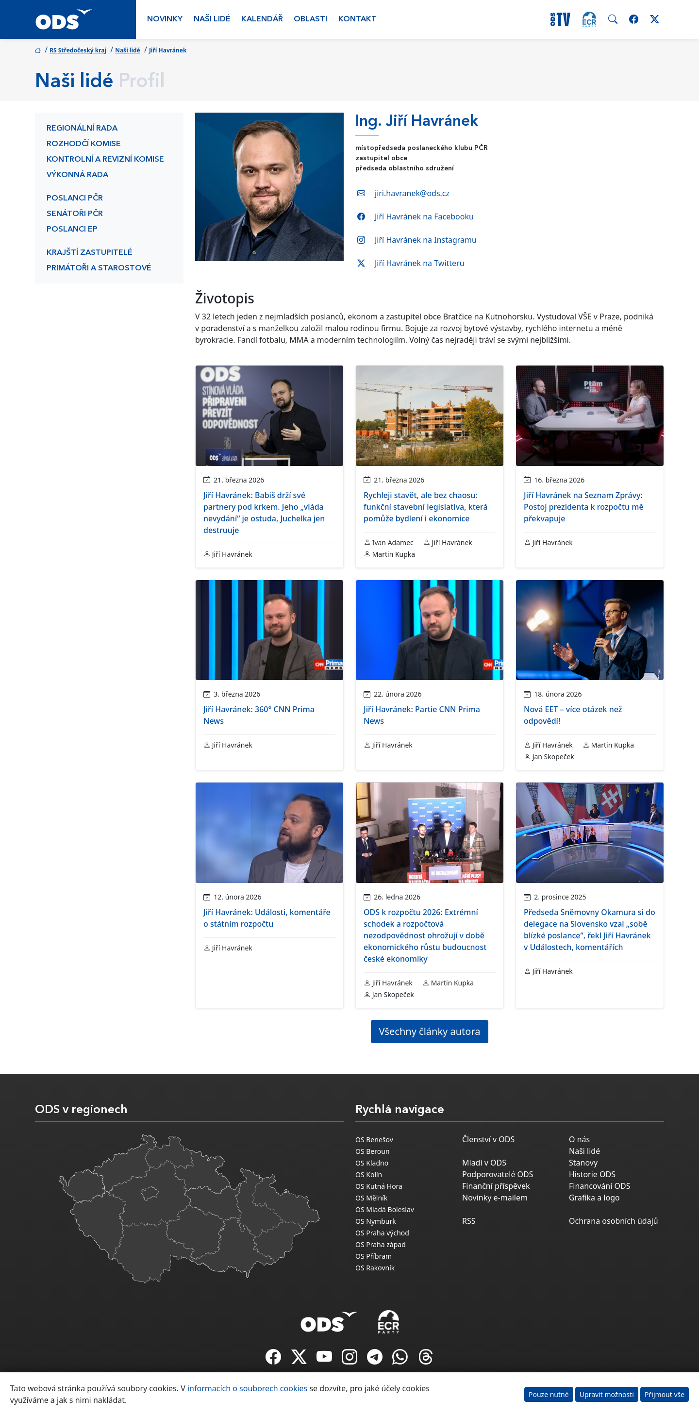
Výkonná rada (77, 175)
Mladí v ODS (484, 1162)
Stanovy (583, 1162)
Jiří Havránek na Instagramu (426, 239)
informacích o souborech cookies (247, 1388)
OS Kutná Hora (378, 1186)
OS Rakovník (375, 1267)
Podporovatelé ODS (497, 1174)
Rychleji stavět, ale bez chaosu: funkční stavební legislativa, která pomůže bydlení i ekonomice (426, 507)
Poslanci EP (72, 229)
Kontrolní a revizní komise (105, 160)
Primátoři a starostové (99, 268)
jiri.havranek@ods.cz (412, 193)
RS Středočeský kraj (78, 50)
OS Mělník (371, 1197)
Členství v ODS (488, 1139)
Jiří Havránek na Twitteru (420, 263)
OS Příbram (373, 1256)
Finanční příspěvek (496, 1186)
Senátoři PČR (75, 214)
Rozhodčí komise (84, 144)
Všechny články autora (430, 1031)
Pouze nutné (549, 1394)
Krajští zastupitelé (90, 253)
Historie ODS (592, 1174)
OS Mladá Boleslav (384, 1209)
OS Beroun (372, 1151)
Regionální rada (82, 129)
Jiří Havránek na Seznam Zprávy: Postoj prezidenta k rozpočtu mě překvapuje (584, 507)
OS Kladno (371, 1162)
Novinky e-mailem (495, 1197)
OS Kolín (368, 1174)
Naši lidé (212, 19)
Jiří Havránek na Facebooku (424, 216)
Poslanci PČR (75, 198)
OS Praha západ (380, 1244)
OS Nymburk (375, 1221)
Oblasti (310, 19)
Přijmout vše (664, 1394)
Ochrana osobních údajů (613, 1221)
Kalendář (262, 19)
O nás (579, 1139)
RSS (469, 1221)
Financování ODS (599, 1186)
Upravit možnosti (607, 1394)
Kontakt (357, 19)
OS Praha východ (382, 1232)
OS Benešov (374, 1139)
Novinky (165, 19)
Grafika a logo (594, 1197)
